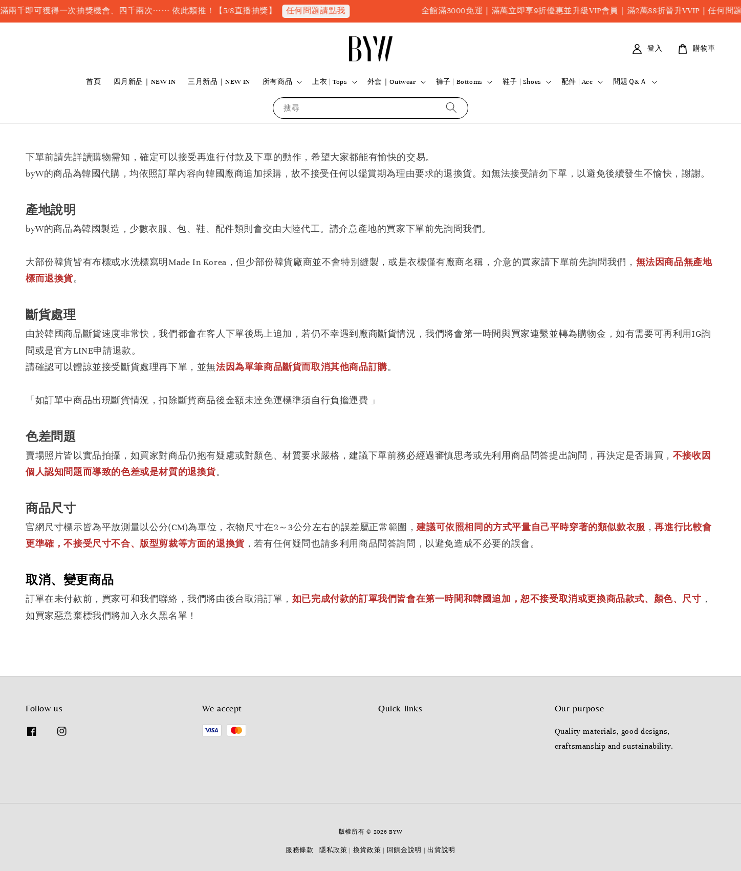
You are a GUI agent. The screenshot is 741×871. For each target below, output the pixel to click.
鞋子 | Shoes (522, 82)
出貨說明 (441, 850)
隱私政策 (333, 850)
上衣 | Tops (329, 82)
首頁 (93, 82)
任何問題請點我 (325, 10)
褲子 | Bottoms (459, 82)
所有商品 (277, 82)
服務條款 (300, 850)
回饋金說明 (404, 850)
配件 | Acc (577, 82)
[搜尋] (451, 108)
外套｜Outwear (391, 82)
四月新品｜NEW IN (145, 82)
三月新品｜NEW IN (219, 82)
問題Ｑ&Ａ (630, 82)
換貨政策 (367, 850)
